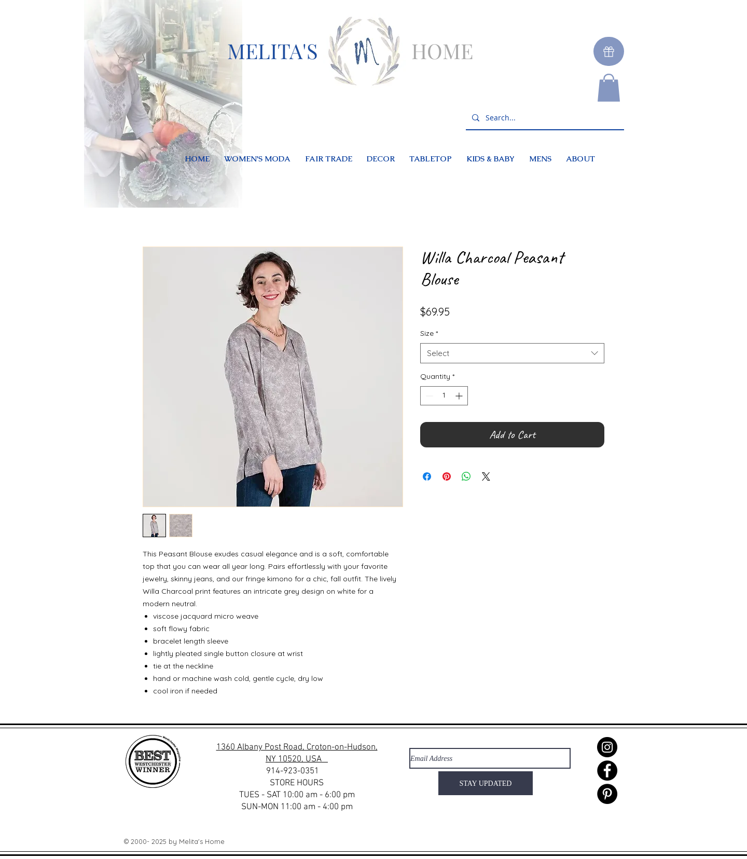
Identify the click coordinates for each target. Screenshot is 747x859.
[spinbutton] (444, 396)
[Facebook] (607, 770)
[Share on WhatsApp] (466, 476)
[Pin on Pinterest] (446, 476)
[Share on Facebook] (427, 476)
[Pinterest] (607, 794)
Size (429, 333)
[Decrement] (428, 396)
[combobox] (512, 353)
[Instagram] (607, 747)
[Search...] (544, 118)
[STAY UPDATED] (485, 783)
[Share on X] (486, 476)
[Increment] (459, 396)
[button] (608, 88)
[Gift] (608, 51)
